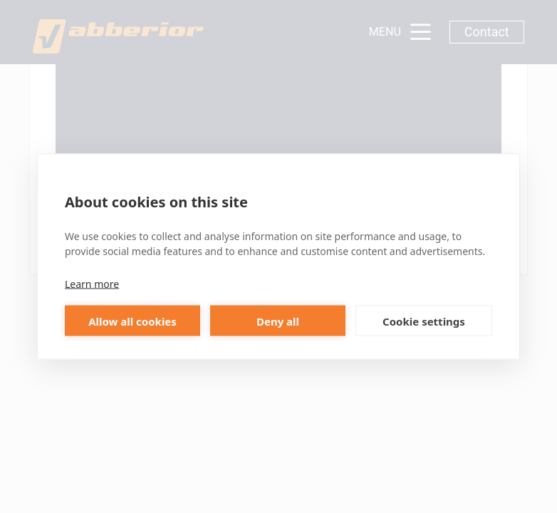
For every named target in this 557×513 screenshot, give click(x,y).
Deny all (277, 321)
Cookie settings (423, 321)
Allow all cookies (132, 321)
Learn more (92, 284)
